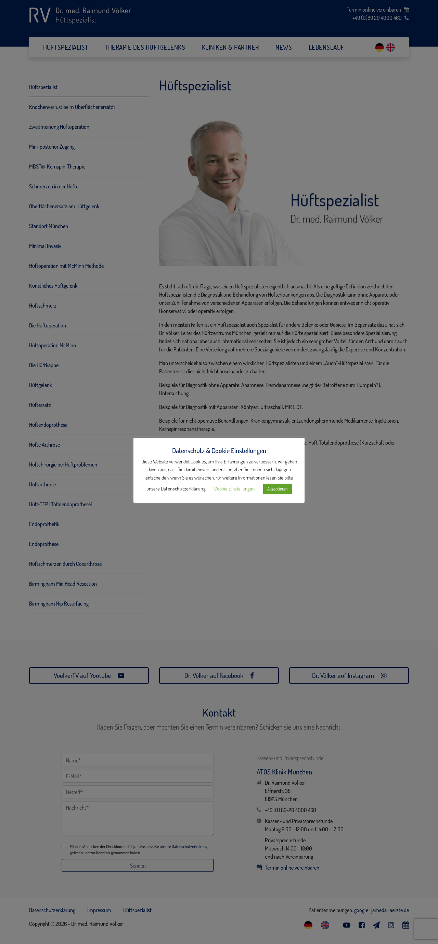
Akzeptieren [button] (277, 489)
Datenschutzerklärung (183, 488)
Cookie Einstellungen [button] (234, 488)
